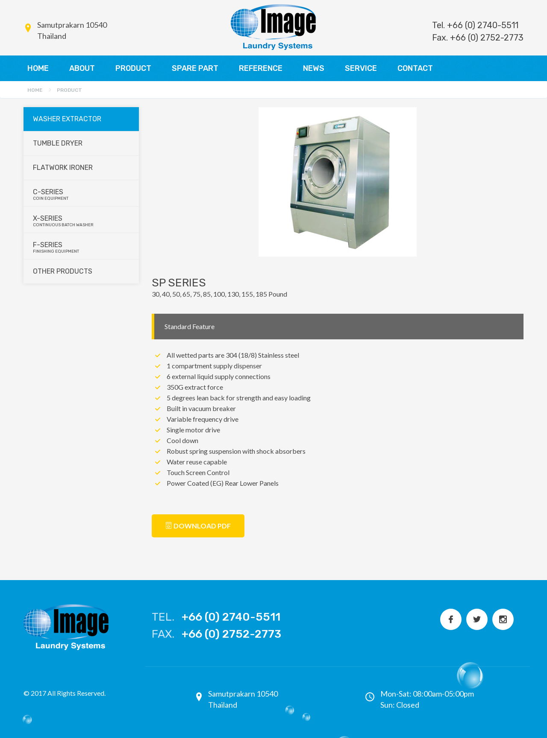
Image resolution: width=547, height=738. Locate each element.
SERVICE (361, 68)
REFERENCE (260, 68)
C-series (81, 194)
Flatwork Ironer (63, 167)
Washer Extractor (67, 119)
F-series (81, 247)
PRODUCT (133, 68)
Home (35, 90)
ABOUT (82, 68)
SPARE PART (195, 68)
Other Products (62, 271)
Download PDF (198, 526)
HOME (38, 68)
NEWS (313, 68)
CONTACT (415, 68)
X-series (81, 221)
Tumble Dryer (57, 143)
